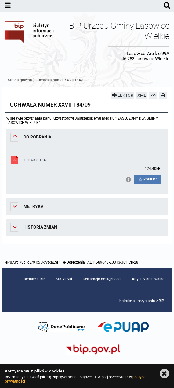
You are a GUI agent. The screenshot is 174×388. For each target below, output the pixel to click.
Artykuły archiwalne (148, 279)
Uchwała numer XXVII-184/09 (62, 80)
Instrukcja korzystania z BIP (141, 301)
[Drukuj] (163, 95)
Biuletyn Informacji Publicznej (29, 41)
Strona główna (20, 80)
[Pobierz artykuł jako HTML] (153, 95)
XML (141, 95)
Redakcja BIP (34, 279)
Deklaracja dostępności (102, 279)
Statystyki (64, 279)
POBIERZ (147, 179)
